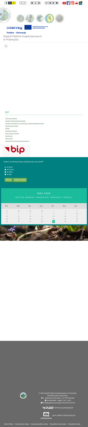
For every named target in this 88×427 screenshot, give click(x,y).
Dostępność (8, 136)
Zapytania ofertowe (11, 131)
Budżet (7, 128)
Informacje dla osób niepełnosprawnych (17, 141)
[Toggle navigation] (6, 46)
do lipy (9, 174)
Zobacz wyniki (19, 180)
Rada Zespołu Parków (12, 133)
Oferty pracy (9, 138)
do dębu (10, 172)
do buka (10, 167)
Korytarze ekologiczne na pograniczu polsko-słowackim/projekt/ (24, 123)
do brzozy (10, 169)
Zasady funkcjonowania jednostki (15, 121)
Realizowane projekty (11, 126)
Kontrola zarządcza (11, 118)
